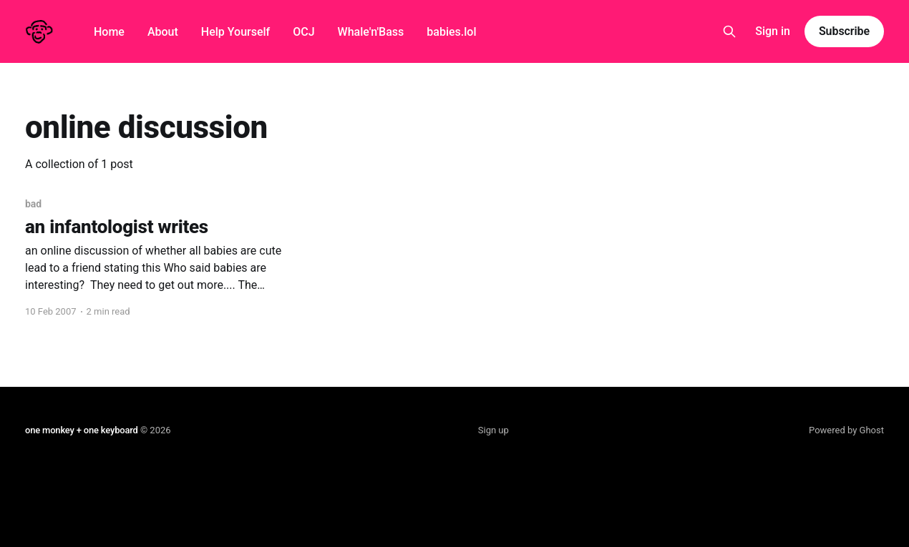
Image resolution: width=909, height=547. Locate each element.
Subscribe (844, 31)
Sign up (493, 430)
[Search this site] (729, 31)
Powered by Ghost (846, 430)
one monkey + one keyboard (81, 430)
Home (109, 32)
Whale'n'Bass (371, 32)
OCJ (303, 32)
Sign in (772, 31)
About (162, 32)
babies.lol (451, 32)
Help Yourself (235, 32)
